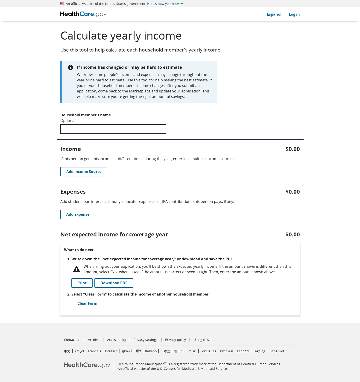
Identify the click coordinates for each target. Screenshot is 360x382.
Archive (94, 339)
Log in (294, 14)
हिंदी (138, 351)
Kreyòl (79, 351)
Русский (226, 351)
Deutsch (111, 351)
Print (82, 282)
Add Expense (77, 214)
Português (208, 351)
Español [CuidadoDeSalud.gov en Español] (274, 14)
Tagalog (259, 351)
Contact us (72, 339)
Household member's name (85, 115)
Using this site (204, 339)
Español (243, 351)
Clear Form (87, 303)
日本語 (165, 351)
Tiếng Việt (276, 351)
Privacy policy (175, 339)
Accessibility (116, 339)
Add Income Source (83, 171)
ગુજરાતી (127, 351)
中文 (67, 351)
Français (94, 351)
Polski (192, 351)
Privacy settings (146, 340)
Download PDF (113, 282)
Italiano (151, 351)
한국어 (179, 351)
